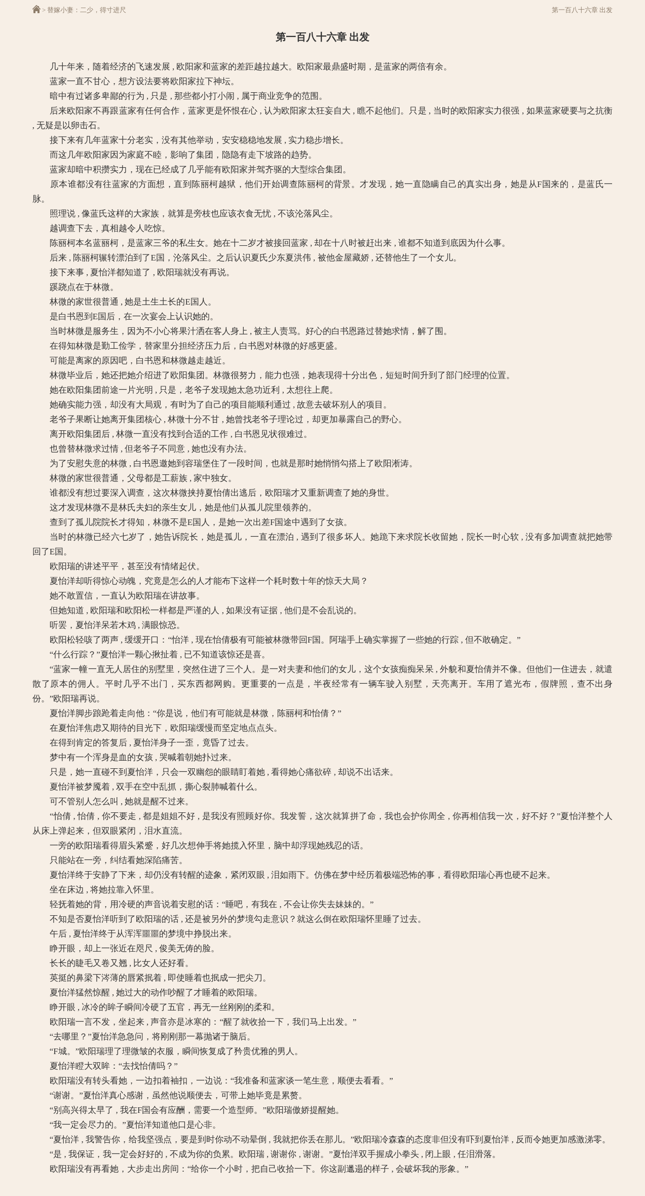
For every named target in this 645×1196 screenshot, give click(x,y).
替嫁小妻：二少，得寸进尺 (86, 10)
